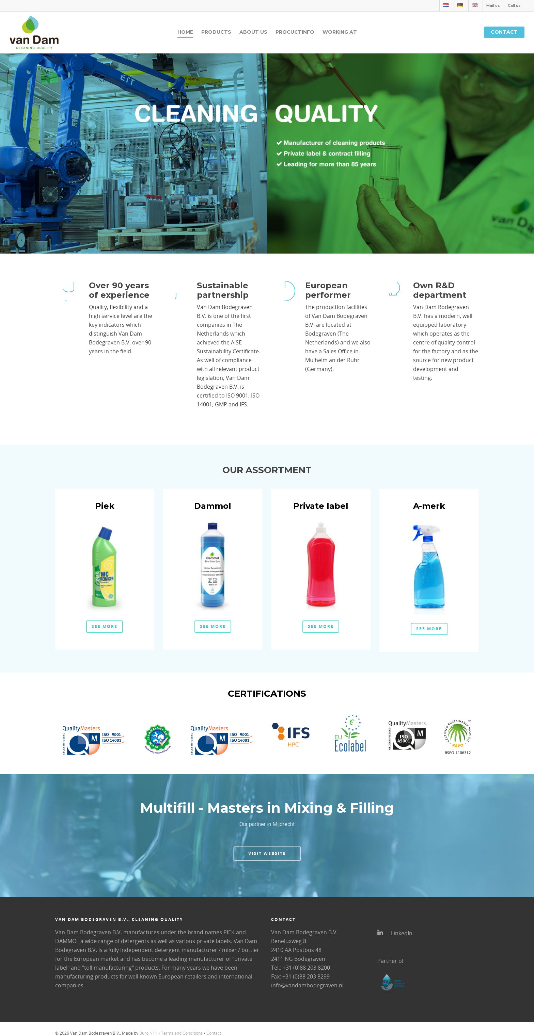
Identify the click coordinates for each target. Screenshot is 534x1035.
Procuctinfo (295, 32)
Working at (340, 32)
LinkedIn (394, 933)
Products (216, 32)
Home (185, 32)
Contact (504, 32)
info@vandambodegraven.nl (307, 985)
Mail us (493, 5)
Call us (514, 5)
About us (253, 32)
